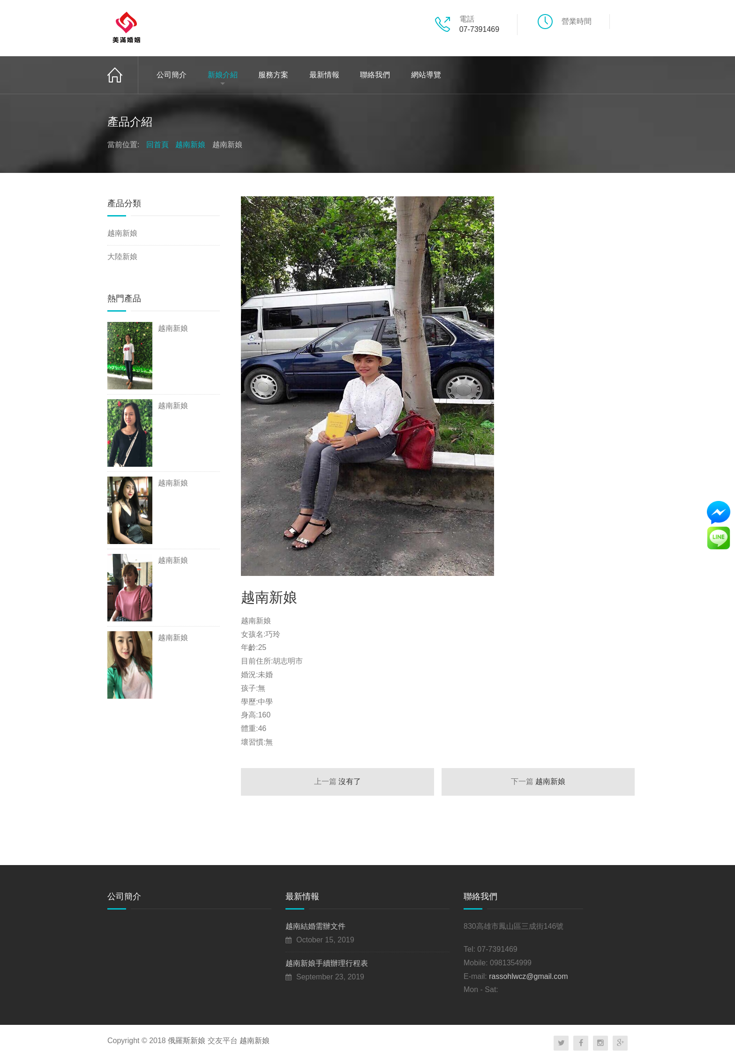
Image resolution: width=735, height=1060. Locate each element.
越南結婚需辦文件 (315, 926)
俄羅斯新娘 (186, 1041)
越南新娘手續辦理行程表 (326, 963)
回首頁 (122, 75)
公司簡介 (172, 75)
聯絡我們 (375, 75)
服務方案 (273, 75)
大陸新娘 (122, 257)
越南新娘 (190, 145)
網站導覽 (426, 75)
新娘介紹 (223, 75)
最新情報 (324, 75)
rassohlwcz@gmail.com (528, 976)
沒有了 (337, 781)
